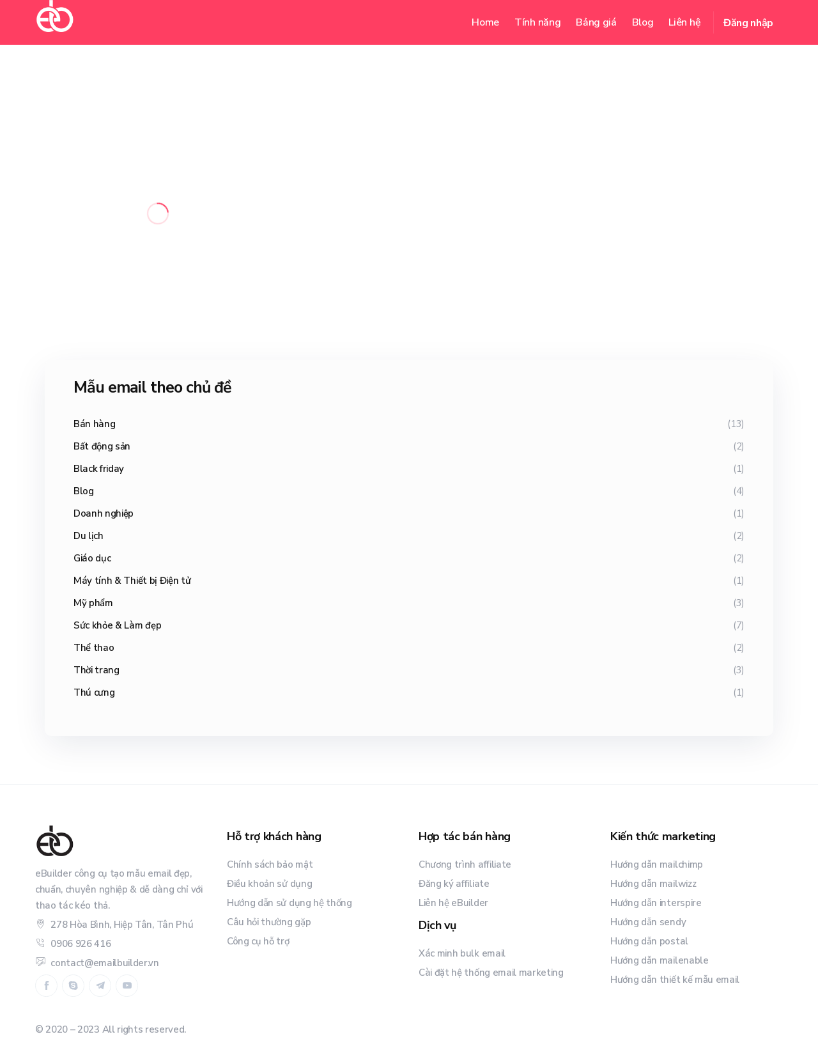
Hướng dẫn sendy (648, 922)
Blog (643, 22)
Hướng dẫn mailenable (659, 960)
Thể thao (93, 647)
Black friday (98, 468)
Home (485, 22)
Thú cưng (93, 692)
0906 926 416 (73, 943)
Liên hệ (684, 22)
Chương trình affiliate (465, 864)
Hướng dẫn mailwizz (653, 883)
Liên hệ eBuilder (453, 902)
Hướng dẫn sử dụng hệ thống (289, 902)
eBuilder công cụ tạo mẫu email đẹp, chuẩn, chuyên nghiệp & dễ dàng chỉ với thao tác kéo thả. (119, 889)
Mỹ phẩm (93, 603)
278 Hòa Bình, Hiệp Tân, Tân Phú (114, 924)
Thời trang (96, 670)
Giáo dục (92, 558)
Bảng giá (596, 22)
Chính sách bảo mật (270, 864)
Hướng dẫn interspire (656, 902)
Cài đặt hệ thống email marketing (491, 972)
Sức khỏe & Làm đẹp (117, 625)
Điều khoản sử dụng (269, 883)
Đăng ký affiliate (454, 883)
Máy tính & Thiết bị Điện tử (131, 580)
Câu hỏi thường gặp (269, 922)
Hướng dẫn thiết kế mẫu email (674, 979)
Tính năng (537, 22)
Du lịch (88, 535)
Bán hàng (94, 424)
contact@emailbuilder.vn (97, 963)
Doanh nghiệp (103, 513)
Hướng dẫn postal (649, 941)
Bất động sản (101, 446)
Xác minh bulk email (462, 953)
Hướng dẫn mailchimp (656, 864)
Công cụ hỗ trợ (258, 941)
